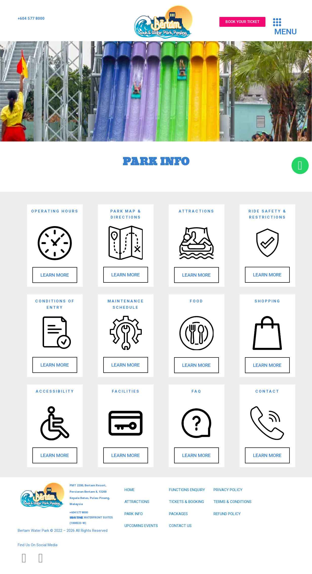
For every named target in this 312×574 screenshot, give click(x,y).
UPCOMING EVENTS (141, 525)
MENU (285, 31)
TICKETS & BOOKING (186, 501)
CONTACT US (180, 525)
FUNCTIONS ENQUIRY (187, 490)
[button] (290, 26)
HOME (129, 490)
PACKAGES (178, 514)
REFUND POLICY (227, 514)
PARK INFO (133, 514)
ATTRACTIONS (136, 501)
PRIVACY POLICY (228, 490)
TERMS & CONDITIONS (233, 501)
